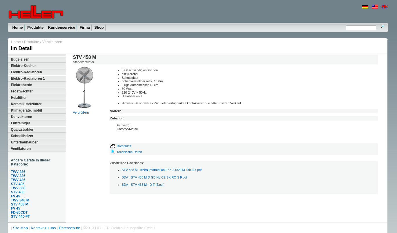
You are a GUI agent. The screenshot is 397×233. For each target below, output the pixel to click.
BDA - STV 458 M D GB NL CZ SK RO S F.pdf (154, 177)
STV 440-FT (20, 216)
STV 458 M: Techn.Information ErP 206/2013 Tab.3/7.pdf (162, 170)
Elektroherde (21, 85)
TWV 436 (18, 180)
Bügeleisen (20, 59)
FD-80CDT (19, 212)
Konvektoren (21, 117)
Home (17, 27)
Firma (84, 27)
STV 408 (17, 192)
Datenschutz (69, 228)
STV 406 (17, 184)
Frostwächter (21, 91)
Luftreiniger (20, 123)
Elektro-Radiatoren (26, 72)
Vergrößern (81, 112)
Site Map (20, 228)
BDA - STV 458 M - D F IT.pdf (142, 184)
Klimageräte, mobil (26, 110)
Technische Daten (129, 152)
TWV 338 (18, 188)
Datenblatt (120, 146)
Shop (99, 27)
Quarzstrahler (22, 130)
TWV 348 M (20, 200)
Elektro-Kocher (23, 66)
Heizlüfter (19, 98)
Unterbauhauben (24, 142)
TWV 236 (18, 172)
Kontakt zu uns (43, 228)
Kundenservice (61, 27)
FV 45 (15, 196)
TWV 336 (18, 176)
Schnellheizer (22, 136)
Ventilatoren (52, 42)
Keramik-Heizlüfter (26, 104)
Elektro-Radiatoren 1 (28, 79)
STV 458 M (19, 204)
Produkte (35, 27)
